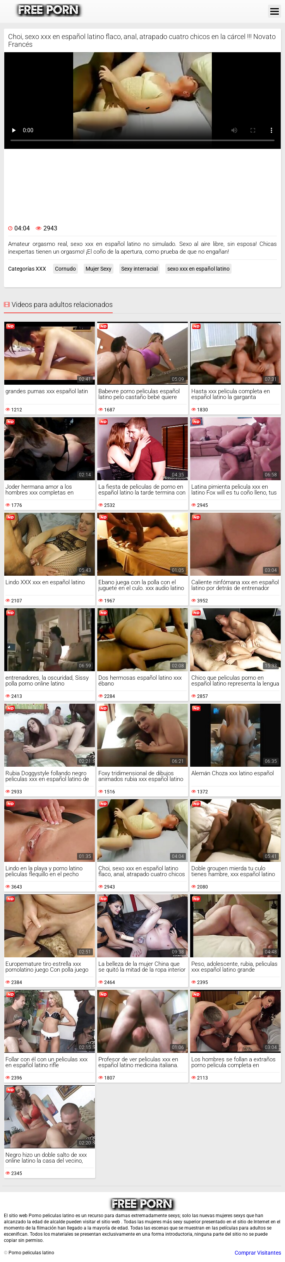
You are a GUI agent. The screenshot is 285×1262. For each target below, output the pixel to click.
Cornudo (65, 269)
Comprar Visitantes (258, 1253)
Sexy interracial (139, 269)
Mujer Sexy (99, 269)
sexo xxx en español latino (198, 269)
